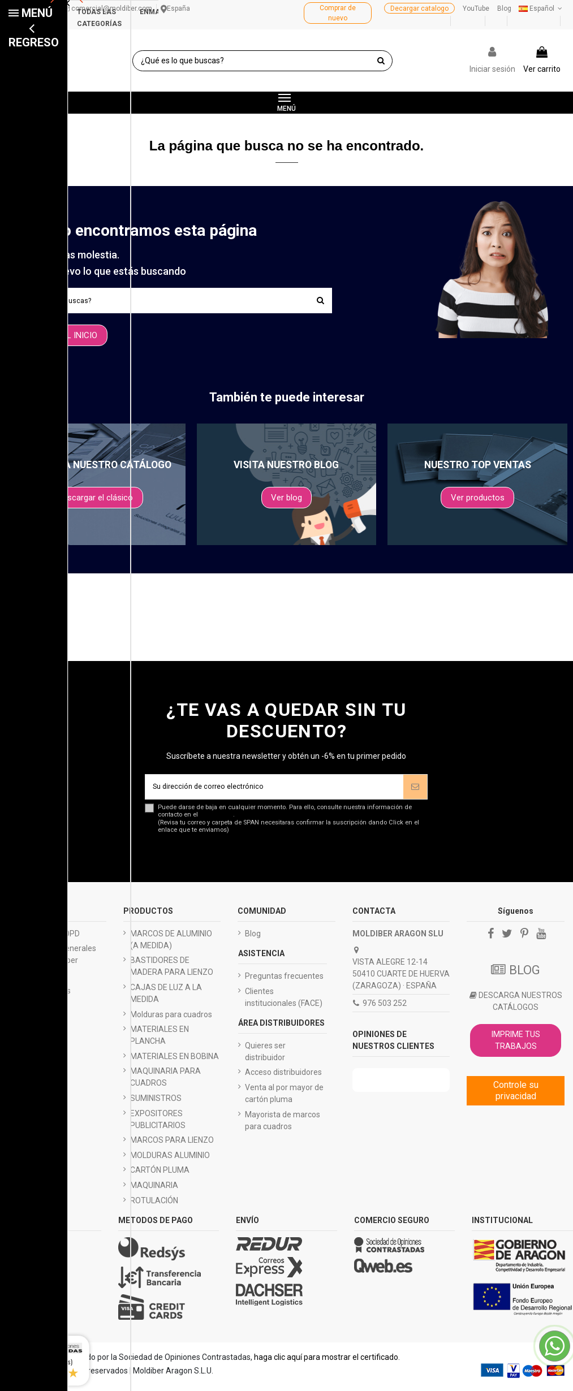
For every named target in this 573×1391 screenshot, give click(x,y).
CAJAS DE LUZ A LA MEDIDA (166, 997)
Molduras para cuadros (171, 1018)
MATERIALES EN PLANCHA (159, 1039)
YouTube (476, 8)
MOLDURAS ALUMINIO (170, 1159)
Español (542, 8)
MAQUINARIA (154, 1189)
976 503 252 (385, 1007)
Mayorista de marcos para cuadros (282, 1124)
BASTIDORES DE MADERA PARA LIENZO (171, 970)
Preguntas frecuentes (284, 980)
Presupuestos (40, 1025)
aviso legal (216, 819)
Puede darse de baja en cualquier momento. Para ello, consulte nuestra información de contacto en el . (293, 823)
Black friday (36, 1039)
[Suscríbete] (415, 790)
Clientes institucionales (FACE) (283, 1001)
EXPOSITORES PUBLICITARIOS (158, 1123)
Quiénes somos (43, 995)
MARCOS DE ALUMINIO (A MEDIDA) (171, 944)
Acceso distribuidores (283, 1076)
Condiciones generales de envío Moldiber (55, 958)
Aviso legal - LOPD (47, 938)
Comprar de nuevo (338, 13)
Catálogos (33, 1009)
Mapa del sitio (39, 1055)
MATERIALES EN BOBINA (174, 1060)
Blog (504, 8)
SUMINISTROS (156, 1102)
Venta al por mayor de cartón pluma (284, 1097)
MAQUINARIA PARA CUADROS (165, 1081)
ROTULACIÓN (154, 1204)
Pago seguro (38, 979)
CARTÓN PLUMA (159, 1174)
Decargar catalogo (419, 8)
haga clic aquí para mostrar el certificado (326, 1361)
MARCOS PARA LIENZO (172, 1144)
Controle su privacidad (515, 1095)
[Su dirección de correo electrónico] (274, 790)
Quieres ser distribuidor (265, 1056)
